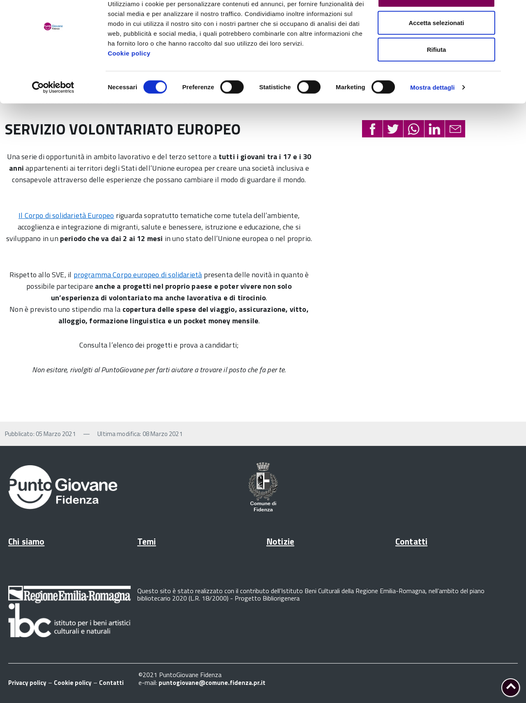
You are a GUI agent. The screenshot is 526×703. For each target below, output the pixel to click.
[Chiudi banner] (513, 13)
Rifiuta (436, 75)
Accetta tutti (436, 21)
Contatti (411, 541)
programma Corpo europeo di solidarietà (138, 274)
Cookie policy (129, 79)
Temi (146, 541)
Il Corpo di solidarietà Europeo (66, 215)
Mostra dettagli (432, 113)
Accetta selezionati (436, 48)
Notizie (280, 541)
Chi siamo (26, 541)
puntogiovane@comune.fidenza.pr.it (212, 682)
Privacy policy (27, 682)
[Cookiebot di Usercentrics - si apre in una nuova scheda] (53, 113)
